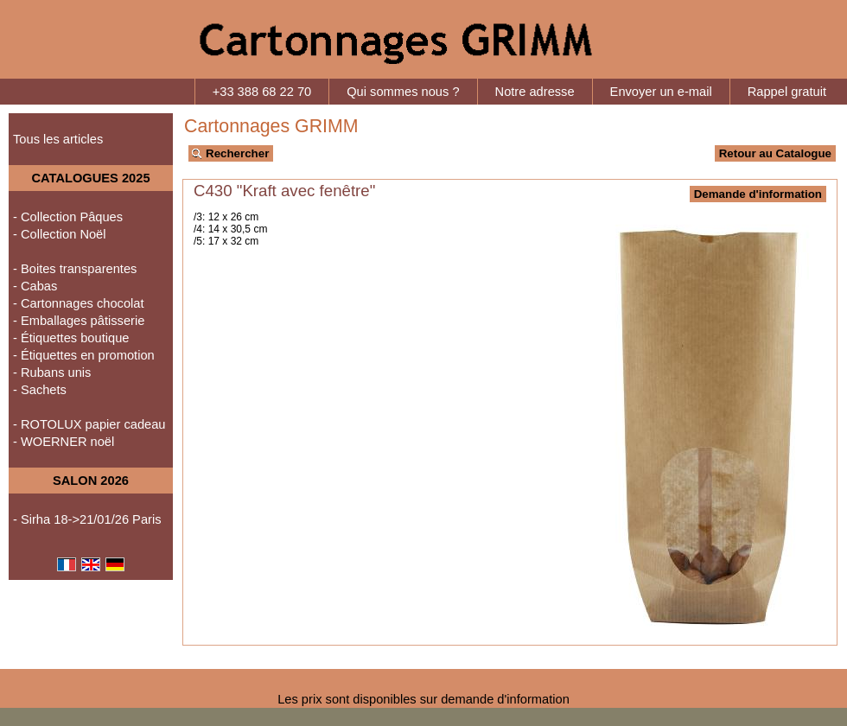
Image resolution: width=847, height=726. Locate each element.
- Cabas (35, 286)
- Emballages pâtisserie (78, 321)
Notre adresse (535, 92)
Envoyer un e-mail (661, 92)
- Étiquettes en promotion (84, 355)
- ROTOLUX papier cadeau (89, 424)
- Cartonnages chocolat (78, 303)
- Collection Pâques (68, 217)
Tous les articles (58, 139)
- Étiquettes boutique (71, 338)
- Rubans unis (52, 372)
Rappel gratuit (787, 92)
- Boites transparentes (75, 269)
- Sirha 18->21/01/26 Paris (87, 519)
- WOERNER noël (63, 442)
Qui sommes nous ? (403, 92)
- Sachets (40, 390)
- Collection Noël (59, 234)
